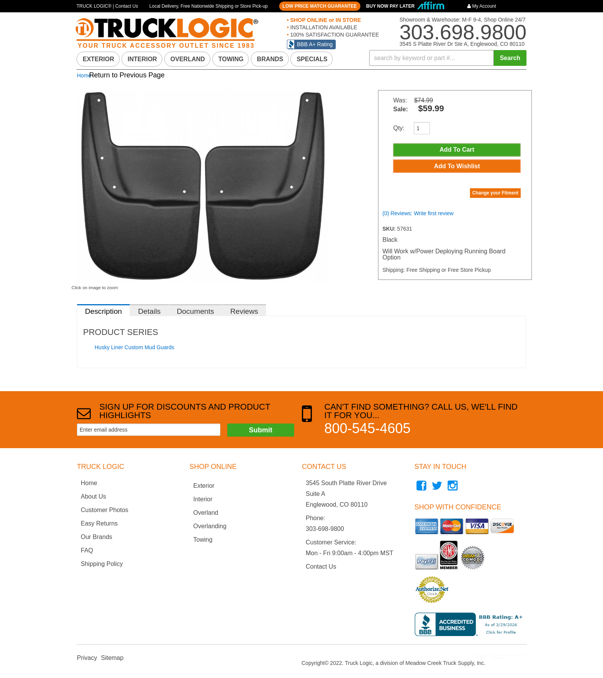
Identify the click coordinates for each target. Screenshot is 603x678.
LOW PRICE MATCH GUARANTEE (320, 6)
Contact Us (321, 566)
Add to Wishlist (457, 167)
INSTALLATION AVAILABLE (323, 27)
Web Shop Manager (515, 658)
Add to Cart (457, 150)
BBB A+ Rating (315, 44)
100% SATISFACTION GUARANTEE (334, 35)
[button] (448, 58)
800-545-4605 (367, 428)
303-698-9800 (325, 529)
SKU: (389, 231)
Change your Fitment (495, 195)
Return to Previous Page (127, 75)
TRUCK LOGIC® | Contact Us (107, 6)
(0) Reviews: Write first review (417, 216)
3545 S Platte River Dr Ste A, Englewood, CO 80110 (462, 44)
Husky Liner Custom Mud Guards (134, 347)
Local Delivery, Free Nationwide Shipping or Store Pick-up (208, 6)
